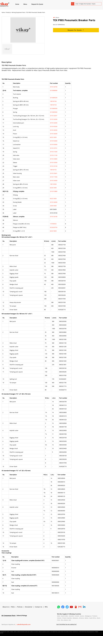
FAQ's (13, 607)
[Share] (57, 17)
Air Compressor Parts (8, 615)
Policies (20, 607)
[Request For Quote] (76, 30)
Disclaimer (29, 607)
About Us (6, 607)
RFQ (46, 607)
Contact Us (38, 607)
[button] (27, 4)
